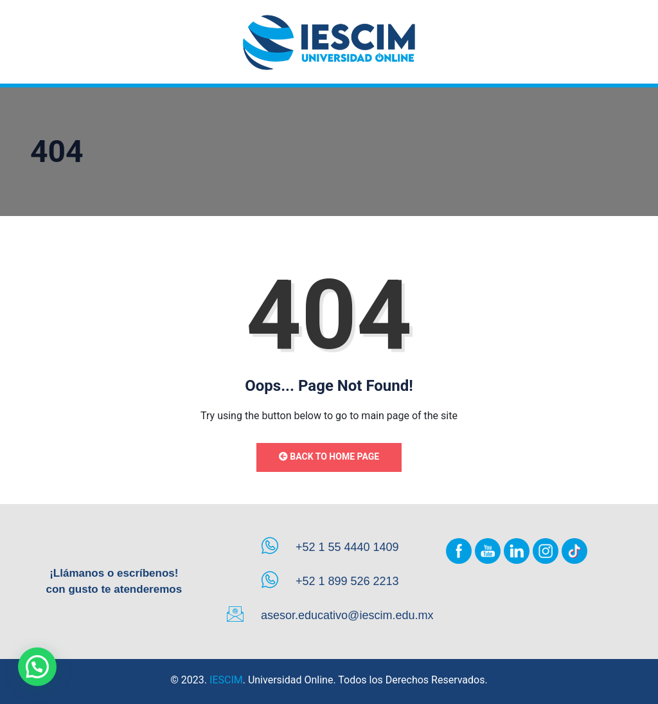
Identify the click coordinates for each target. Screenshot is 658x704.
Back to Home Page (329, 456)
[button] (37, 666)
